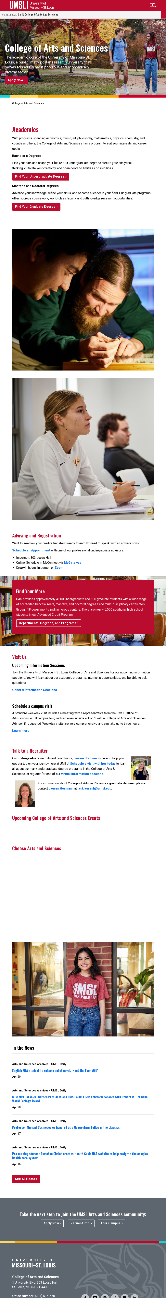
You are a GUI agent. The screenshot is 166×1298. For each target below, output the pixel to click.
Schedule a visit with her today (92, 763)
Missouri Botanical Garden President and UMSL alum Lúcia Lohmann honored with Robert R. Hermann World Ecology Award (79, 1099)
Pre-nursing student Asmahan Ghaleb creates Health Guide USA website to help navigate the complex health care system (80, 1155)
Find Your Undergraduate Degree (39, 176)
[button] (152, 5)
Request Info (80, 1223)
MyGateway (72, 562)
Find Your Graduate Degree (35, 207)
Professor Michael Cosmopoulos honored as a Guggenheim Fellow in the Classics (66, 1127)
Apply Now (15, 80)
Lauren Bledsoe (85, 758)
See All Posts (25, 1179)
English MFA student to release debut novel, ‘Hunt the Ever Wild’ (55, 1070)
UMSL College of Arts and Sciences (38, 14)
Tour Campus (110, 1223)
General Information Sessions (34, 690)
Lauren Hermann (61, 788)
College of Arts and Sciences (35, 1277)
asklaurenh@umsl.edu (94, 788)
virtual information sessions (82, 774)
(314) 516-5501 (46, 1296)
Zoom (59, 568)
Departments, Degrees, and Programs (47, 623)
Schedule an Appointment (31, 550)
